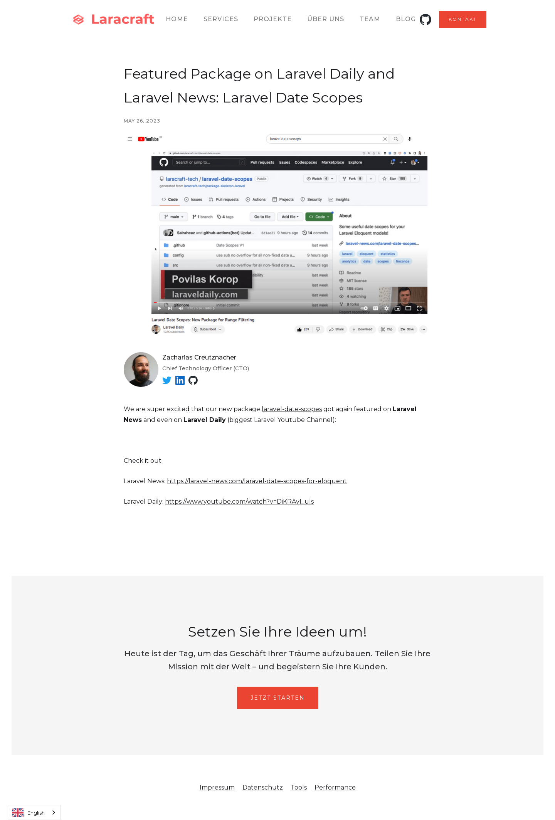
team (370, 19)
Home (177, 19)
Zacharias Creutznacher (199, 357)
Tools (299, 787)
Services (221, 19)
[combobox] (34, 812)
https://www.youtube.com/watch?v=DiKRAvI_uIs (239, 501)
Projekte (273, 19)
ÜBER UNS (325, 19)
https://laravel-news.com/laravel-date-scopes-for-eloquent (257, 481)
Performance (335, 787)
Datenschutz (262, 787)
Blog (406, 19)
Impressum (217, 787)
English (28, 812)
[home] (114, 19)
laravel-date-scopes (292, 409)
